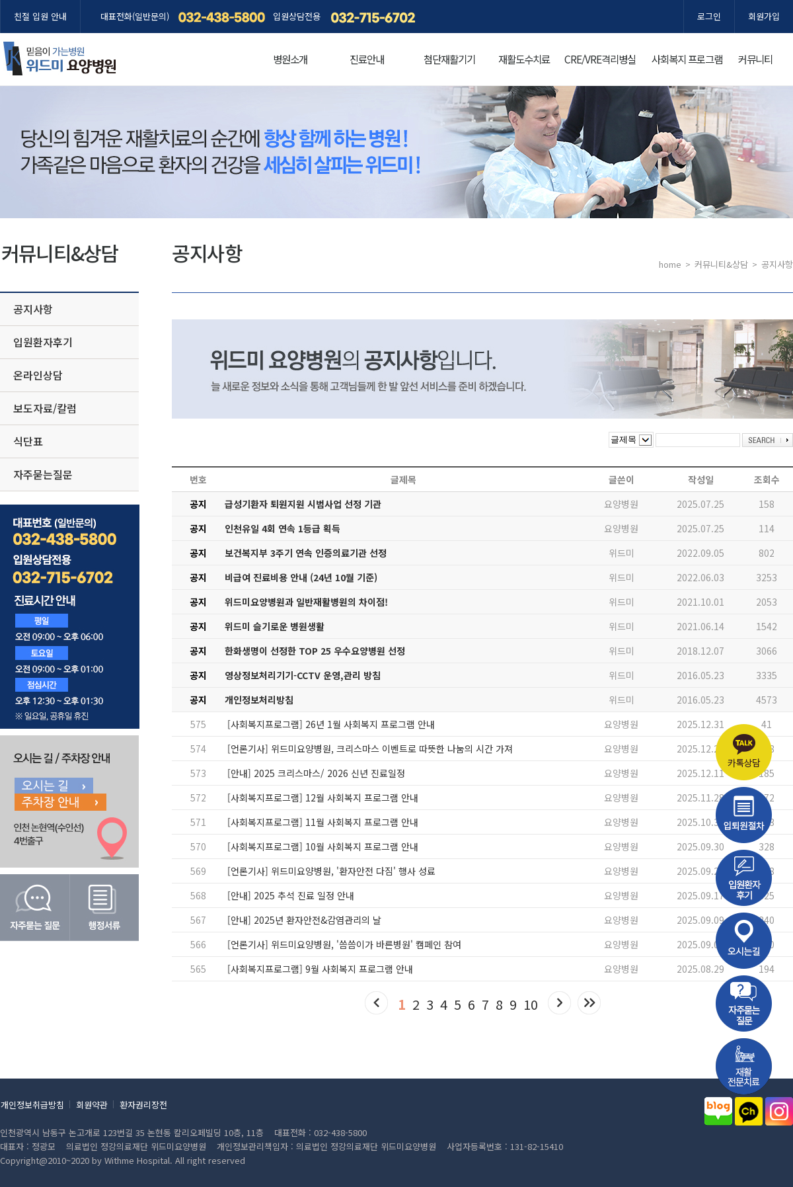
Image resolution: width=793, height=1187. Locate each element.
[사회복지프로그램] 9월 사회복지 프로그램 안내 (320, 968)
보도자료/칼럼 (45, 408)
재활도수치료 (524, 59)
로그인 (709, 16)
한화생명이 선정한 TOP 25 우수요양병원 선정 (315, 650)
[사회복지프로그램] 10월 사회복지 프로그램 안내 (322, 846)
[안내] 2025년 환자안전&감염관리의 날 (304, 919)
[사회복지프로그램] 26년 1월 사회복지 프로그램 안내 (331, 724)
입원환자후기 (43, 342)
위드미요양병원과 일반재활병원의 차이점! (306, 601)
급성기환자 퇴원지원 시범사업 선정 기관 (303, 504)
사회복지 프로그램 (687, 59)
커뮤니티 (755, 59)
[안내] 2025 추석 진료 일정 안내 (290, 895)
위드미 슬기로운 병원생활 (274, 626)
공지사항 (33, 309)
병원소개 (290, 59)
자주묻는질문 (43, 474)
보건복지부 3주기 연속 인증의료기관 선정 (306, 552)
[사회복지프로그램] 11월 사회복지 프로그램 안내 (322, 822)
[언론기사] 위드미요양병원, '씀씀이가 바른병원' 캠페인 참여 (344, 944)
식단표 (28, 441)
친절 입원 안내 (40, 16)
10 (530, 1004)
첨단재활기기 (449, 59)
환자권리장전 (143, 1104)
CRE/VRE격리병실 (600, 59)
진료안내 (367, 59)
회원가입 (764, 16)
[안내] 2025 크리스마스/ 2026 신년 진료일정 (316, 773)
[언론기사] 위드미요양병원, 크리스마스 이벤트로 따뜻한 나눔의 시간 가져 (370, 748)
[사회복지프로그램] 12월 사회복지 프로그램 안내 (322, 797)
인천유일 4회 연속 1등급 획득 (282, 528)
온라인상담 (38, 375)
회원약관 (92, 1104)
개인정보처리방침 (259, 699)
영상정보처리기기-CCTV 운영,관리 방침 (303, 675)
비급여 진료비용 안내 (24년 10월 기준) (301, 577)
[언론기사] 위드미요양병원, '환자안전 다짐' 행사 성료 (331, 871)
